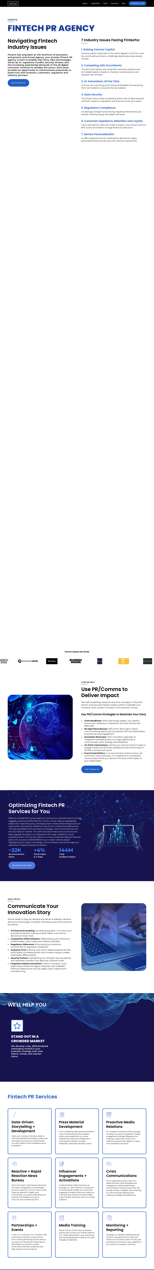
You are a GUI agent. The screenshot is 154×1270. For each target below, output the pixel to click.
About (85, 3)
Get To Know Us (18, 84)
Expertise (114, 3)
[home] (13, 3)
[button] (95, 3)
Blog (123, 3)
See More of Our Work (21, 865)
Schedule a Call (137, 3)
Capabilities (95, 3)
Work (105, 3)
